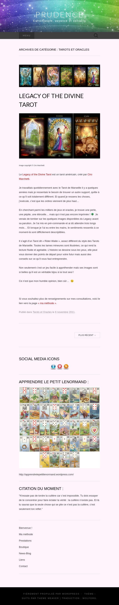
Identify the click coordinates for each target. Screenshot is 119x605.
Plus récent (87, 335)
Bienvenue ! (25, 527)
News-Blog (25, 553)
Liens (22, 559)
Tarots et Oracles (42, 312)
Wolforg (89, 598)
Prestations (25, 540)
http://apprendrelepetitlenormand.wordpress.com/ (46, 474)
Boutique (24, 547)
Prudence (59, 14)
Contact (23, 566)
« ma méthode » (47, 303)
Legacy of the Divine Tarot (36, 174)
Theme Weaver (48, 598)
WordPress (70, 594)
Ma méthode (26, 534)
